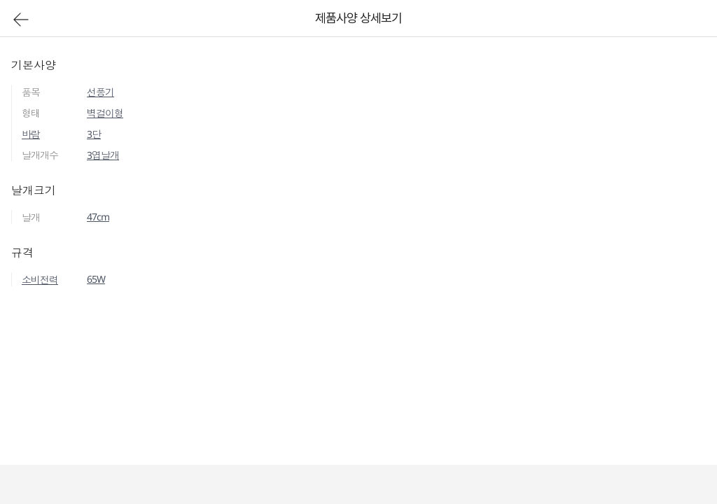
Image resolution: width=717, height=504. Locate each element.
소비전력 (40, 279)
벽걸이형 (105, 113)
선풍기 (100, 92)
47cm (98, 216)
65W (96, 279)
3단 (94, 134)
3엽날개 (103, 155)
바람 (31, 134)
